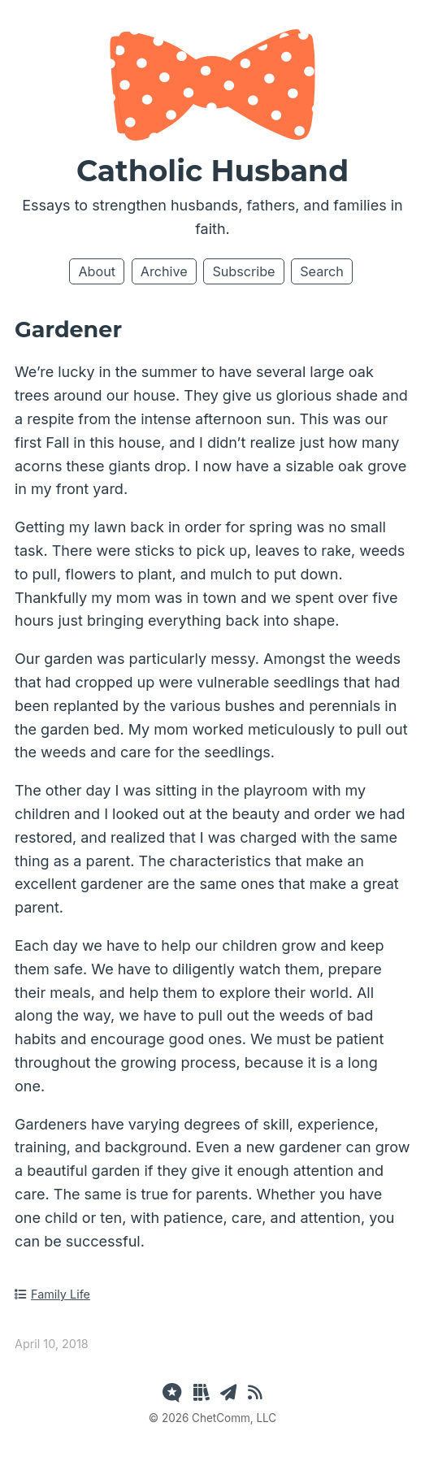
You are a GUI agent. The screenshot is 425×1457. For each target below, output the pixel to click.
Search (322, 271)
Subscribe (243, 271)
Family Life (52, 1294)
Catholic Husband (212, 171)
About (96, 271)
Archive (164, 271)
